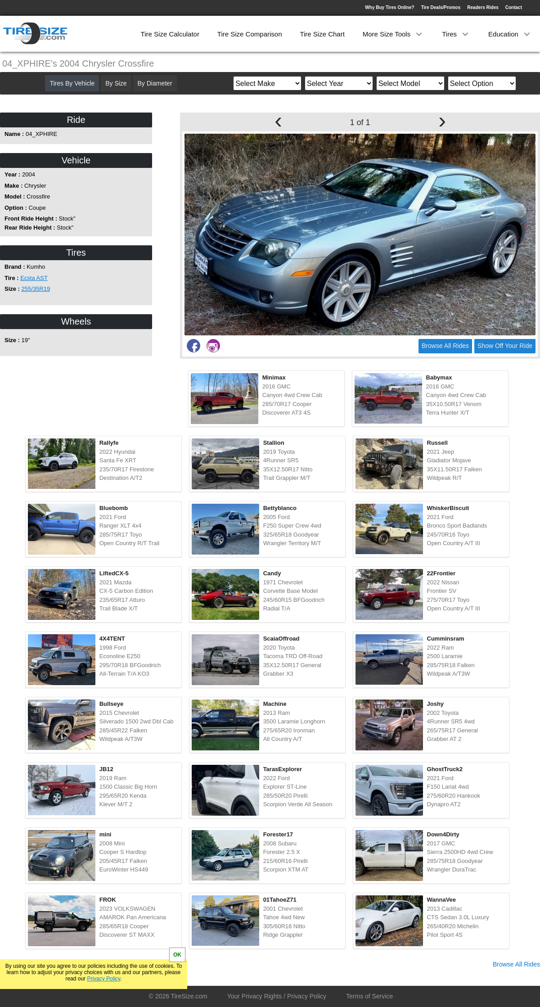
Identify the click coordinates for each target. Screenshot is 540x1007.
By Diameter (155, 83)
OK (177, 955)
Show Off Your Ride (504, 345)
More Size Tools (393, 34)
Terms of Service (369, 996)
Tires (456, 34)
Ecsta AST (34, 278)
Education (510, 34)
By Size (115, 83)
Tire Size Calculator (170, 34)
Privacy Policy (103, 978)
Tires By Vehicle (72, 83)
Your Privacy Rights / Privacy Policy (276, 996)
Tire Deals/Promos (441, 7)
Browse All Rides (445, 345)
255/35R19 (36, 288)
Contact (513, 7)
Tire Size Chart (322, 34)
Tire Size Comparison (249, 34)
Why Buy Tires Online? (389, 7)
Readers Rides (482, 7)
